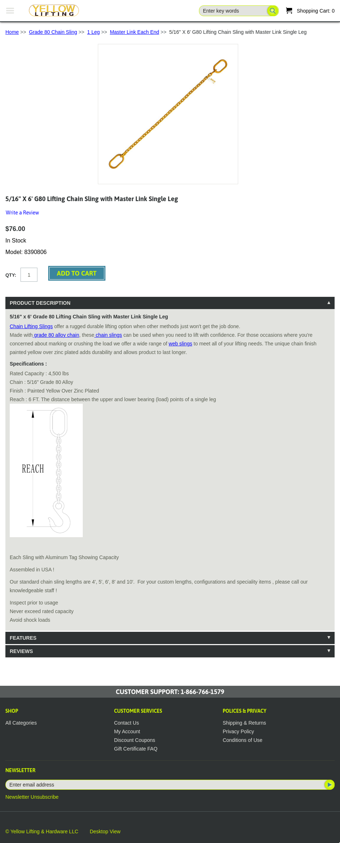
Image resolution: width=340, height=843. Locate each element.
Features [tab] (23, 638)
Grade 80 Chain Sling (53, 32)
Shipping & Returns (244, 722)
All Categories (21, 722)
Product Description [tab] (40, 303)
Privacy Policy (238, 731)
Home (12, 32)
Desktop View (105, 831)
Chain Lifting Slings (31, 326)
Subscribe (329, 785)
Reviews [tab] (21, 651)
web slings (180, 343)
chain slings (108, 335)
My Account (127, 731)
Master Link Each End (134, 32)
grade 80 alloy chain (56, 335)
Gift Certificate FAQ (136, 748)
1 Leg (93, 32)
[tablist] (170, 477)
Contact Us (126, 722)
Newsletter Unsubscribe (32, 797)
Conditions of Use (243, 740)
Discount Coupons (134, 740)
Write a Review (22, 213)
